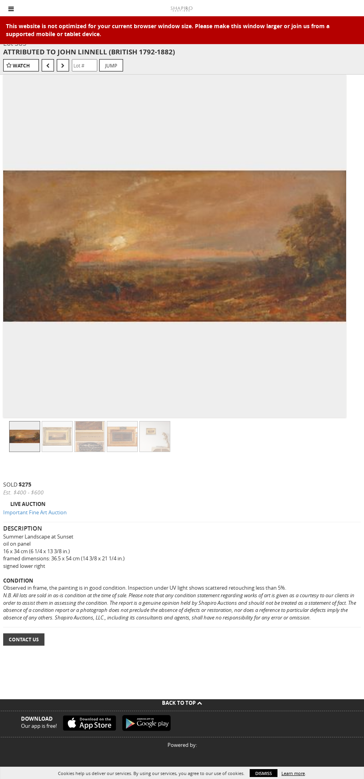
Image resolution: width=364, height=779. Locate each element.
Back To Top (182, 702)
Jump (111, 65)
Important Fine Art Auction (35, 512)
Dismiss (263, 773)
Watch (21, 65)
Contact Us (24, 639)
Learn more (293, 773)
